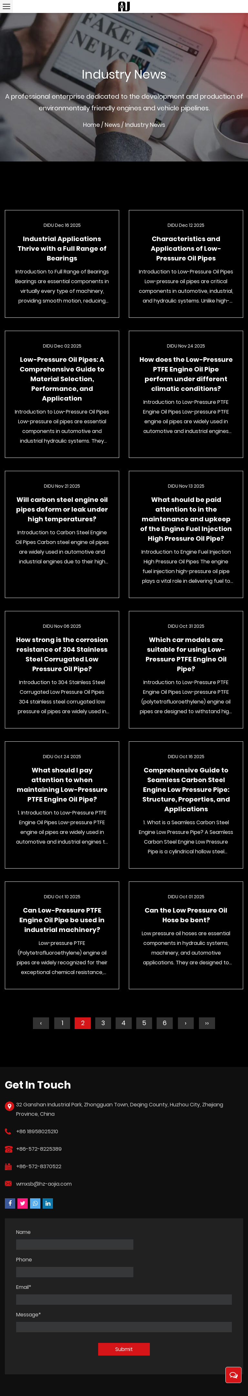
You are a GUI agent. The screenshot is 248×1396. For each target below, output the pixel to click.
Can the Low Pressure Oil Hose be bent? (186, 916)
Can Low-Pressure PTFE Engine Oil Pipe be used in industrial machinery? (62, 921)
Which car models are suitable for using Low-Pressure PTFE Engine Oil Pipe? (186, 656)
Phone (135, 1233)
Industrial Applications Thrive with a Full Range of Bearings (62, 250)
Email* (23, 1261)
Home (91, 126)
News (112, 126)
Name (23, 1233)
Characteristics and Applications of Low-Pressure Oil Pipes (186, 250)
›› (208, 1024)
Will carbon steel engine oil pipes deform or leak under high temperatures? (62, 510)
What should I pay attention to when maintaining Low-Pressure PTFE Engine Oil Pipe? (62, 786)
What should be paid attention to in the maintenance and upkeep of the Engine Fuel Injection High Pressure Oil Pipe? (186, 520)
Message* (28, 1288)
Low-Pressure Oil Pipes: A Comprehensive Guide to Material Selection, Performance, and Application (62, 380)
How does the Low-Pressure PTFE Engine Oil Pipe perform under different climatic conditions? (186, 375)
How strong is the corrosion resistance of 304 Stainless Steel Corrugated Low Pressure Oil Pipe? (62, 656)
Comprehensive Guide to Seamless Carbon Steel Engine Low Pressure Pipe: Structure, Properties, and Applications (186, 791)
